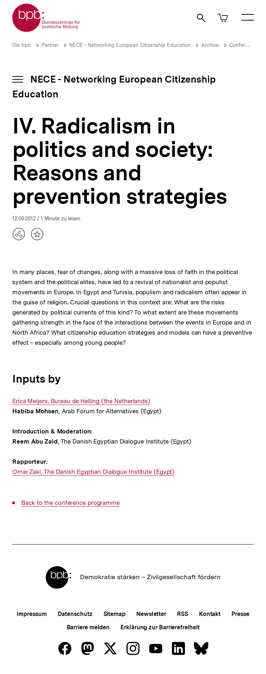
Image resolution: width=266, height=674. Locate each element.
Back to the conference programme (70, 503)
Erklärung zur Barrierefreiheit (159, 627)
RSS (182, 614)
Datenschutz (75, 614)
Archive (210, 45)
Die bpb (21, 45)
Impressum (31, 614)
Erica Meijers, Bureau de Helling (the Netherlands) (81, 401)
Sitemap (114, 614)
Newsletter (151, 614)
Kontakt (210, 614)
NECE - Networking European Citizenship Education (130, 45)
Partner (50, 45)
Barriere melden (88, 627)
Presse (240, 614)
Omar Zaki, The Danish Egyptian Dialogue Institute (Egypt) (93, 472)
